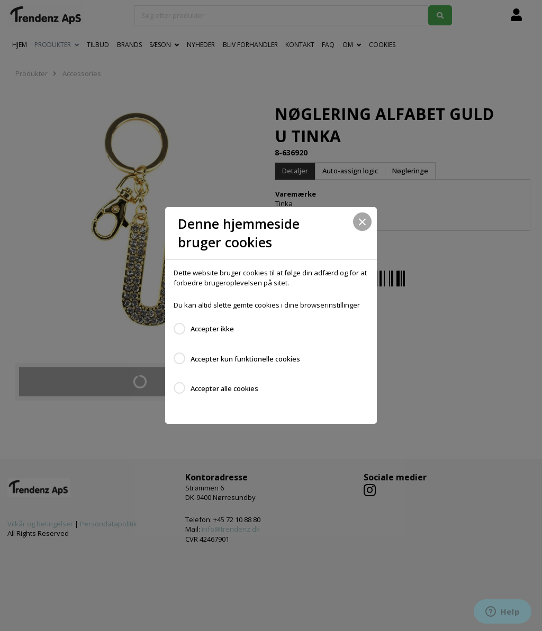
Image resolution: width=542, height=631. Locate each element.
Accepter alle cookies (224, 388)
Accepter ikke (212, 328)
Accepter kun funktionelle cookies (245, 359)
